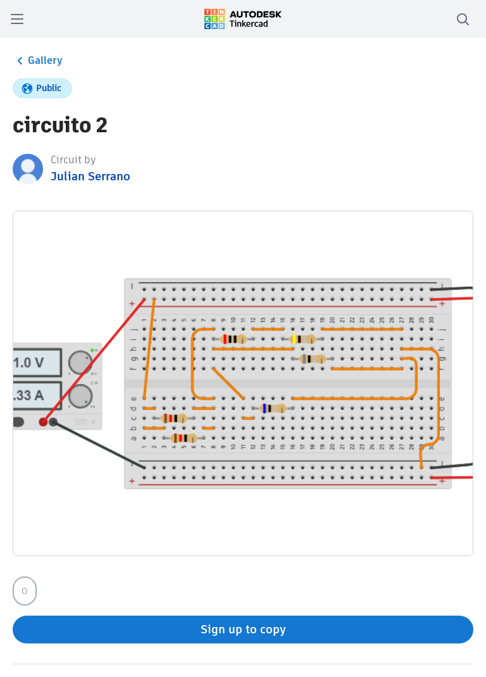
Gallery (38, 60)
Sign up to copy (243, 629)
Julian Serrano (90, 176)
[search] (462, 18)
